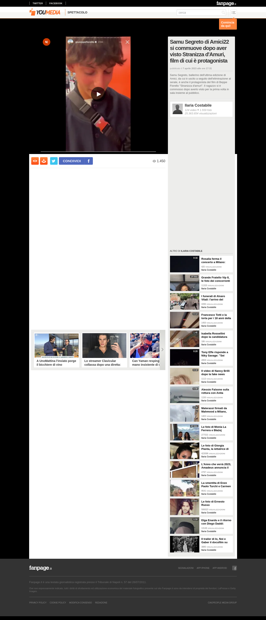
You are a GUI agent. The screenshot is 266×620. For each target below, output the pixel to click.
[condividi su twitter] (54, 161)
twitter (38, 3)
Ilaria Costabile (198, 105)
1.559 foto (206, 110)
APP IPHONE (203, 568)
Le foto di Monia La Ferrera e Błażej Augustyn (213, 428)
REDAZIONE (101, 603)
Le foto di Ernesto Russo (213, 503)
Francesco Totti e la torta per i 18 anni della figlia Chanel (216, 316)
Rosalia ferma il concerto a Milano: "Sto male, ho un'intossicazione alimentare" (213, 260)
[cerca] (201, 12)
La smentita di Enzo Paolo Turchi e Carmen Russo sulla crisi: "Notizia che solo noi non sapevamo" (216, 484)
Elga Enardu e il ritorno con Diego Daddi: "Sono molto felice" (216, 522)
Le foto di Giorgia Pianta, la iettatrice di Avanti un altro (215, 447)
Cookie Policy (58, 603)
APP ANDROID (220, 568)
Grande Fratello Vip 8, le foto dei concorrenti (215, 279)
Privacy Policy (38, 603)
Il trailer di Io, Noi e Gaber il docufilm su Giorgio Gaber (214, 540)
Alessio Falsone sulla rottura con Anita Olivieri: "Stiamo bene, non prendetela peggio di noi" (216, 391)
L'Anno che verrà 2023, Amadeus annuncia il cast (216, 466)
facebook (55, 3)
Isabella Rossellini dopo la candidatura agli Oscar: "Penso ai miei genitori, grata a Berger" (215, 335)
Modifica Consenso (80, 603)
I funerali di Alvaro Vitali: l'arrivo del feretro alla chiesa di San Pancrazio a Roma (216, 298)
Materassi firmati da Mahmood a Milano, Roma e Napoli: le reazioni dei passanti (214, 410)
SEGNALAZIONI (185, 568)
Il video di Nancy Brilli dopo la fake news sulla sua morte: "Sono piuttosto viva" (216, 372)
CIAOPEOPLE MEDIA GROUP (222, 603)
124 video (191, 110)
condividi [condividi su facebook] (72, 161)
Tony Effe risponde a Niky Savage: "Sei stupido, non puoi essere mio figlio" (214, 354)
